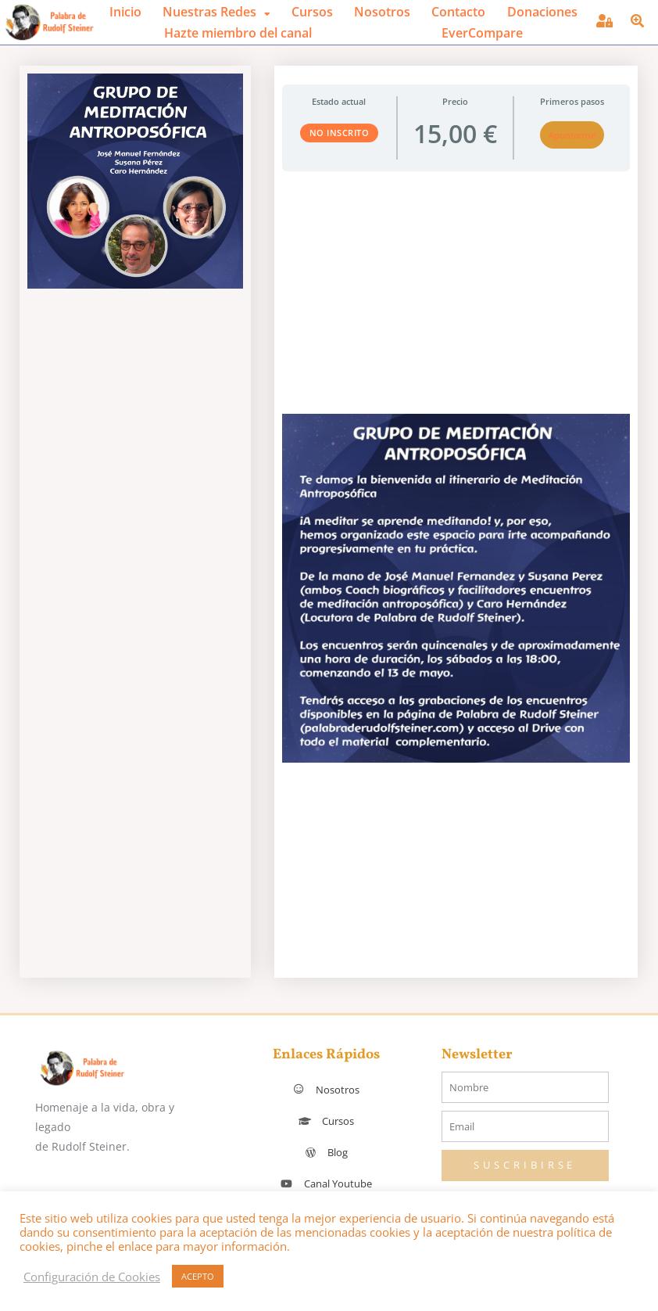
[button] (216, 12)
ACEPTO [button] (197, 1276)
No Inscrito (339, 132)
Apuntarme (572, 135)
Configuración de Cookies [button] (91, 1277)
